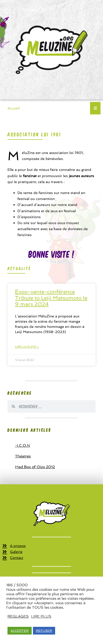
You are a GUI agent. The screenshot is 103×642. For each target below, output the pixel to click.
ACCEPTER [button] (19, 631)
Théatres (23, 456)
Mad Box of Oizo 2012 (35, 467)
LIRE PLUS (41, 616)
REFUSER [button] (44, 631)
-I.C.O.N (22, 445)
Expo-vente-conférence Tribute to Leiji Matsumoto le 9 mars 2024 (51, 298)
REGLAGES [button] (18, 616)
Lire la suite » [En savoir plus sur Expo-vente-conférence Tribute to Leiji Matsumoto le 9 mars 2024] (27, 346)
